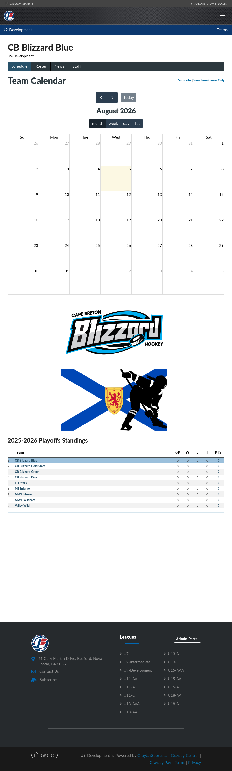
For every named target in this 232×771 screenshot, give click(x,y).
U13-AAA (132, 703)
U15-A (173, 686)
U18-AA (174, 695)
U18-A (173, 703)
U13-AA (130, 711)
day (126, 123)
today (129, 97)
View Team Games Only (208, 80)
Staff (76, 66)
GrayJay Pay (160, 762)
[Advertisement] (116, 550)
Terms (180, 762)
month (97, 123)
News (59, 66)
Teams (222, 29)
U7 (126, 653)
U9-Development (17, 29)
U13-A (173, 653)
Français (199, 3)
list (137, 123)
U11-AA (130, 678)
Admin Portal (187, 638)
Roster (40, 66)
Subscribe (184, 80)
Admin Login (217, 3)
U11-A (129, 686)
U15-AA (174, 678)
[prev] (101, 97)
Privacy (194, 762)
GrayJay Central (185, 755)
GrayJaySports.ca (152, 755)
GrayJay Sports (19, 3)
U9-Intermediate (137, 661)
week (113, 123)
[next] (112, 97)
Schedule (19, 66)
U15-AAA (176, 670)
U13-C (173, 661)
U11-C (129, 695)
